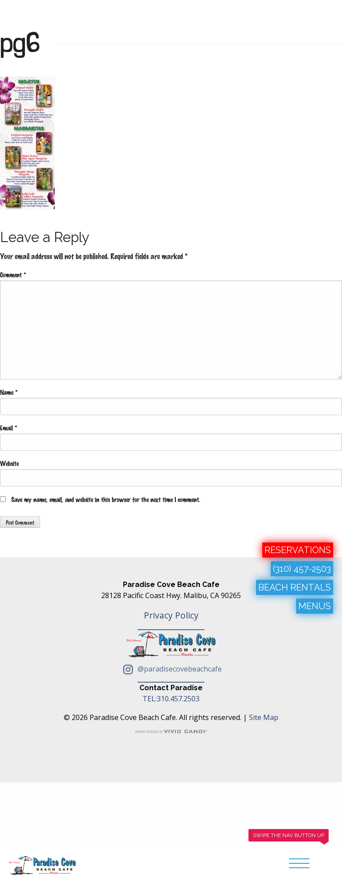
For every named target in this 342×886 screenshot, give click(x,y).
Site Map (263, 717)
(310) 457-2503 (302, 568)
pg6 (20, 42)
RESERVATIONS (298, 550)
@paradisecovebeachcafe (171, 669)
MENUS (314, 606)
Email (8, 428)
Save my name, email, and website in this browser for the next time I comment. (105, 499)
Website (9, 463)
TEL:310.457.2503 (171, 699)
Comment (13, 275)
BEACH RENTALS (294, 587)
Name (8, 392)
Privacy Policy (171, 615)
